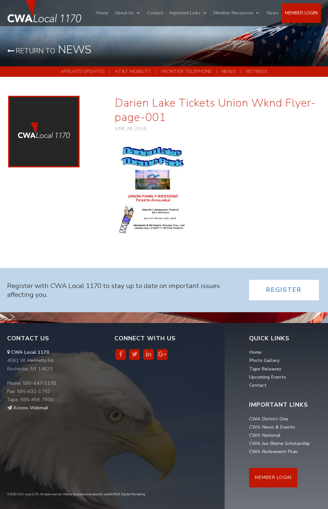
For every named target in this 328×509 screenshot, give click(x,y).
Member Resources (233, 13)
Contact (155, 13)
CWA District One (268, 419)
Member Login (301, 13)
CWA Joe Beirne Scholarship (279, 443)
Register (284, 290)
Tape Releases (265, 368)
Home (102, 13)
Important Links (185, 13)
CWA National (265, 435)
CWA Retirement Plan (273, 451)
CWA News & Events (272, 427)
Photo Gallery (264, 360)
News (272, 13)
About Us (124, 13)
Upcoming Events (267, 377)
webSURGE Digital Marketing (124, 494)
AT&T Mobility (133, 71)
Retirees (256, 71)
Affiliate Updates (83, 71)
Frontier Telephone (186, 71)
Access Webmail (28, 407)
